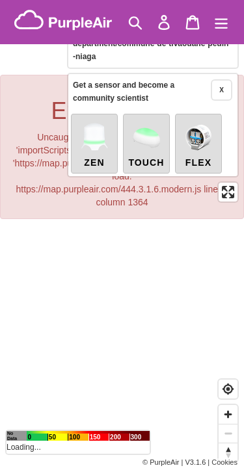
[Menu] (221, 22)
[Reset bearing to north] (228, 452)
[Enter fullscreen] (228, 192)
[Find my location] (228, 389)
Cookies (224, 462)
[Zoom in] (228, 414)
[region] (122, 234)
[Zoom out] (228, 433)
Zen (94, 144)
